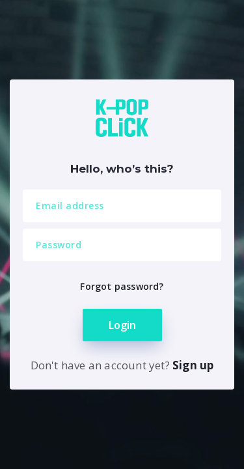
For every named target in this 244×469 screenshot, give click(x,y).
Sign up (192, 365)
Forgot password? (121, 286)
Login (122, 325)
